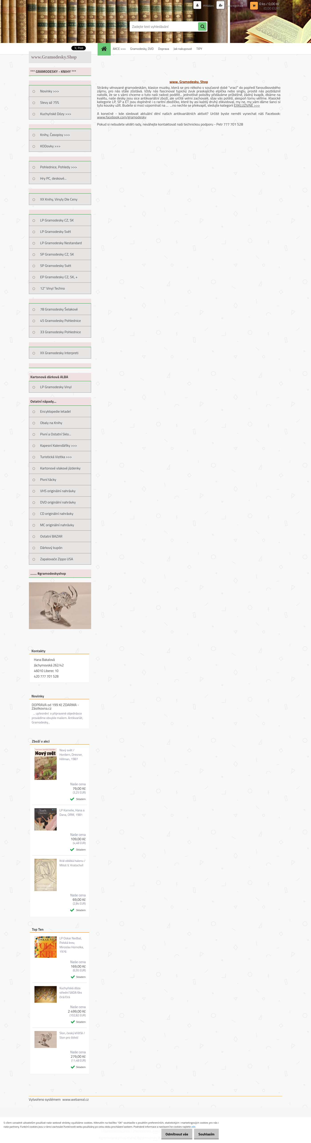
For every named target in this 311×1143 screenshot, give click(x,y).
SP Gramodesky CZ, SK (57, 254)
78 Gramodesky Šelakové (59, 309)
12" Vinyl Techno (52, 288)
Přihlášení (204, 5)
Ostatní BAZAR (51, 536)
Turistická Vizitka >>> (56, 456)
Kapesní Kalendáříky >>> (58, 445)
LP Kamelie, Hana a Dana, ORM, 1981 (71, 812)
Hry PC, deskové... (53, 178)
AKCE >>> (119, 48)
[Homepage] (105, 48)
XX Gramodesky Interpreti (59, 352)
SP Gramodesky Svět (55, 265)
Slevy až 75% (49, 102)
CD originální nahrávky (56, 513)
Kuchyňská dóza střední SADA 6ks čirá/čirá (70, 992)
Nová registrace (232, 5)
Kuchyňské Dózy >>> (55, 113)
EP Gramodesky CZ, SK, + (59, 277)
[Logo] (59, 26)
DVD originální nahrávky (58, 502)
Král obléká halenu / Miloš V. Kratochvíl (72, 863)
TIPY (199, 48)
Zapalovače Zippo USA (56, 559)
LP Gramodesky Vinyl (56, 387)
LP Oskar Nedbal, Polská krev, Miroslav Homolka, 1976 (71, 945)
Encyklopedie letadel (55, 411)
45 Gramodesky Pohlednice (60, 320)
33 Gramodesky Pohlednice (60, 332)
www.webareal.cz (75, 1099)
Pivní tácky (48, 479)
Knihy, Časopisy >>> (55, 134)
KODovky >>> (50, 146)
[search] (202, 26)
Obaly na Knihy (51, 422)
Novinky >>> (49, 91)
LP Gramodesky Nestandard (61, 243)
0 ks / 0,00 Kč (269, 3)
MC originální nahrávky (57, 525)
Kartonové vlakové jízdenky (60, 468)
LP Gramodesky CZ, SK (57, 220)
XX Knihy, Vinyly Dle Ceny (59, 199)
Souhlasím (205, 1134)
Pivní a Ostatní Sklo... (55, 434)
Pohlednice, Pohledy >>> (58, 167)
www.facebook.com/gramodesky (121, 117)
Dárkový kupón (51, 547)
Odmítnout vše (173, 1134)
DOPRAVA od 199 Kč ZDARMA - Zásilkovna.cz (55, 706)
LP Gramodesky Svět (55, 231)
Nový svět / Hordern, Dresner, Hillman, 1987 (70, 754)
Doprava (163, 48)
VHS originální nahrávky (58, 490)
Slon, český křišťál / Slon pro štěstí (72, 1035)
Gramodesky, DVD (142, 48)
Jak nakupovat (183, 48)
